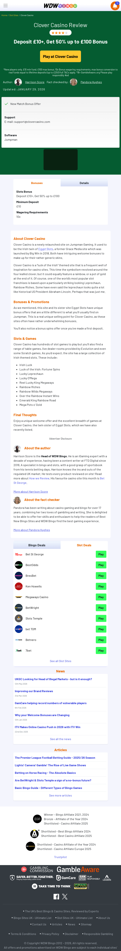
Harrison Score (34, 82)
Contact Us (39, 924)
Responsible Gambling (98, 934)
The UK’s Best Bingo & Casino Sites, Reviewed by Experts (62, 911)
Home (4, 15)
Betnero (31, 639)
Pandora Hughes (91, 82)
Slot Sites (13, 15)
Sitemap (86, 924)
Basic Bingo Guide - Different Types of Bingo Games (48, 787)
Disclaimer (71, 934)
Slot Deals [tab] (84, 545)
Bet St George (35, 554)
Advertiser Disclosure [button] (60, 438)
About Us (104, 917)
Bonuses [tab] (37, 183)
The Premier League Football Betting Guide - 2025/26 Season (55, 757)
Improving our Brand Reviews (34, 693)
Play (101, 554)
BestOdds (32, 565)
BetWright (32, 607)
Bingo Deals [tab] (36, 545)
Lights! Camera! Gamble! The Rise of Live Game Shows (50, 765)
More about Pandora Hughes (32, 530)
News (71, 924)
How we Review (39, 478)
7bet (29, 650)
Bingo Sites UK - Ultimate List (33, 917)
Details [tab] (84, 183)
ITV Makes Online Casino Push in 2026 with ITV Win (47, 729)
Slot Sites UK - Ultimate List (75, 917)
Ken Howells (34, 586)
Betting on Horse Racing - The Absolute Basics (45, 772)
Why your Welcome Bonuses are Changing (42, 717)
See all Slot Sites (60, 661)
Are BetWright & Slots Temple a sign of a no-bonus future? (53, 780)
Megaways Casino (37, 597)
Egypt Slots (45, 249)
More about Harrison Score (31, 491)
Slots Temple (34, 618)
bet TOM (31, 629)
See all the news (60, 739)
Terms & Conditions (23, 934)
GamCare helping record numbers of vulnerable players (51, 705)
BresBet (31, 575)
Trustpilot (60, 857)
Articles (57, 924)
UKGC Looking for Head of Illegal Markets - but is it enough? (53, 681)
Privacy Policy (50, 934)
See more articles (60, 795)
